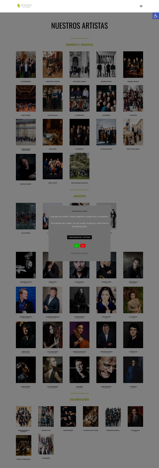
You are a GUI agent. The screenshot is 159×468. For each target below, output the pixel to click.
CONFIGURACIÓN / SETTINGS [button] (79, 235)
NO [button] (83, 244)
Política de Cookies (79, 251)
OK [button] (77, 244)
